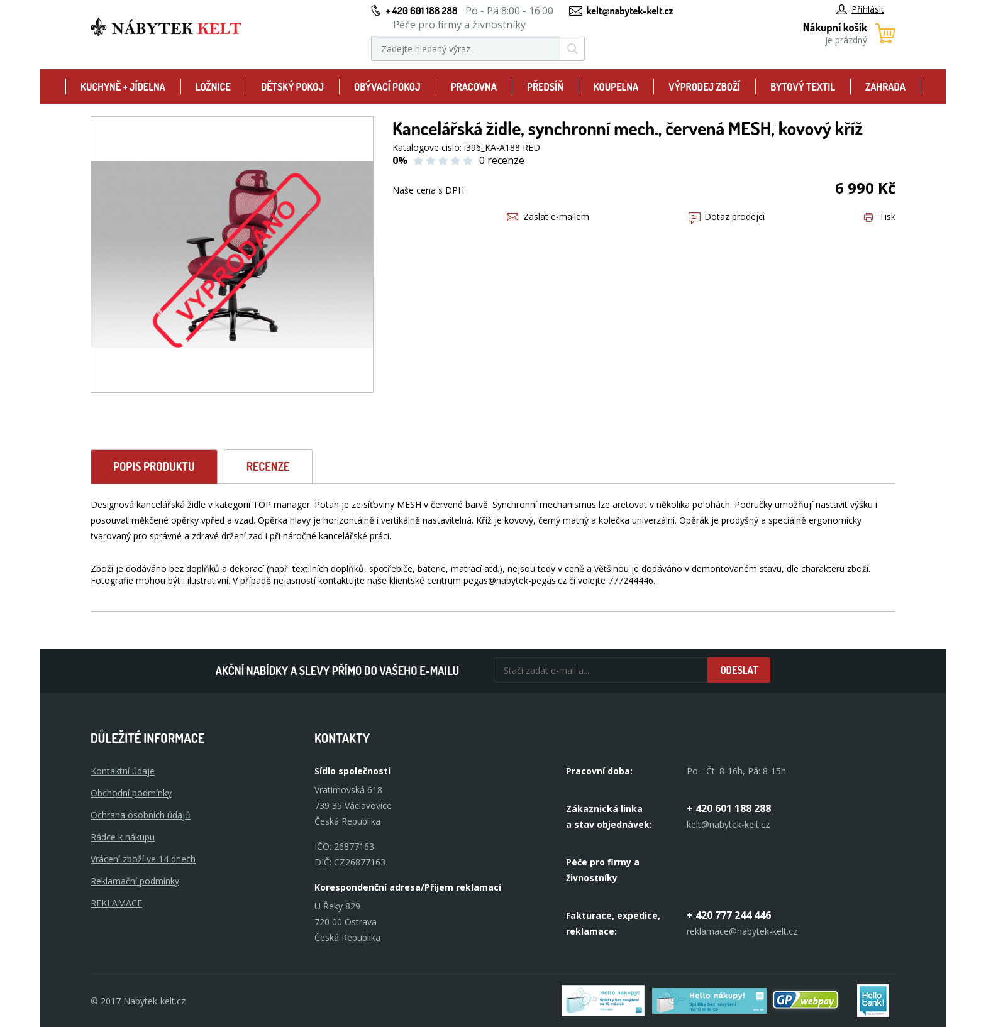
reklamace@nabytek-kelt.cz (742, 931)
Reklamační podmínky (135, 881)
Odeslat (739, 670)
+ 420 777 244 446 (729, 915)
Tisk (879, 216)
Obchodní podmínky (131, 793)
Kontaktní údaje (123, 771)
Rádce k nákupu (123, 837)
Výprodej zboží (704, 86)
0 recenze (501, 160)
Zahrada (885, 86)
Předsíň (545, 86)
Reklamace (116, 903)
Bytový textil (802, 86)
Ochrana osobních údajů (141, 815)
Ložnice (213, 86)
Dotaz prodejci (727, 216)
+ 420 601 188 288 (421, 10)
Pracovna (474, 86)
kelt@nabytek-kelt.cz (630, 10)
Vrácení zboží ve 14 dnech (143, 859)
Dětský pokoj (292, 86)
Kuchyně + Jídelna (122, 86)
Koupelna (616, 86)
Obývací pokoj (387, 86)
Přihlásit (860, 9)
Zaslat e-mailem (548, 216)
